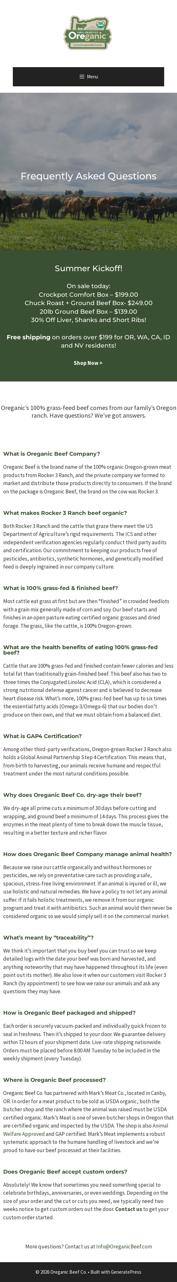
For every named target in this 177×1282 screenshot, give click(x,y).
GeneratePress (126, 1272)
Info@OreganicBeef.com (124, 1246)
